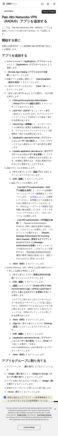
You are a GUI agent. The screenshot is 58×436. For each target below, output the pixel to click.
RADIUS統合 (8, 11)
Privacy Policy (21, 415)
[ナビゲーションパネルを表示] (54, 4)
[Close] (55, 409)
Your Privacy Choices (44, 415)
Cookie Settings (29, 427)
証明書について (37, 197)
